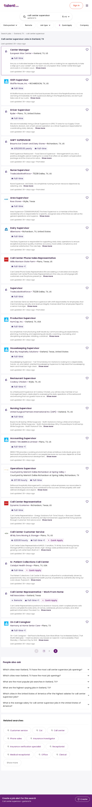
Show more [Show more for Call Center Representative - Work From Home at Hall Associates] (46, 610)
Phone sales (16, 738)
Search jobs (6, 33)
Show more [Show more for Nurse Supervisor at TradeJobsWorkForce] (28, 186)
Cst (40, 730)
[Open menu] (87, 5)
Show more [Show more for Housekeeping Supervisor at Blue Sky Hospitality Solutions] (43, 366)
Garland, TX (19, 33)
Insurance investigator (44, 738)
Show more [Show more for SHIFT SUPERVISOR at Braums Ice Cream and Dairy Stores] (47, 158)
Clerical (62, 754)
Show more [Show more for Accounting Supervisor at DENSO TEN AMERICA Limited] (51, 456)
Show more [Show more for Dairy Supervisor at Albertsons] (47, 246)
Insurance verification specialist (25, 746)
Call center (59, 730)
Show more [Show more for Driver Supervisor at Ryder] (40, 128)
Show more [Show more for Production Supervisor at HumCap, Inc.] (54, 336)
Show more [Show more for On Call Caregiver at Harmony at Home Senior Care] (43, 640)
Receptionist (58, 746)
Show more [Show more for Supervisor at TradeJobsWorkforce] (32, 306)
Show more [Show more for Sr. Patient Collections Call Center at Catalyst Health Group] (36, 580)
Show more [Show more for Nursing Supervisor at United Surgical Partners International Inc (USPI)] (48, 426)
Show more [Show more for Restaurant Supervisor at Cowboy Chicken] (51, 396)
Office (44, 754)
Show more (12, 762)
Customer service (19, 730)
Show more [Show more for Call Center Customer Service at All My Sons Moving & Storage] (46, 550)
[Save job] (87, 49)
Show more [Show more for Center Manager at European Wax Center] (41, 68)
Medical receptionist (20, 754)
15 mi (65, 16)
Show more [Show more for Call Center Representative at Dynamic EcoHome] (47, 520)
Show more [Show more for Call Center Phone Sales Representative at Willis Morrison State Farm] (48, 276)
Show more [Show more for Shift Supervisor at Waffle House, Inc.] (35, 98)
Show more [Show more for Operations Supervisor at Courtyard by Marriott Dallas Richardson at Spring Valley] (42, 490)
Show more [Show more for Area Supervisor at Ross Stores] (44, 216)
